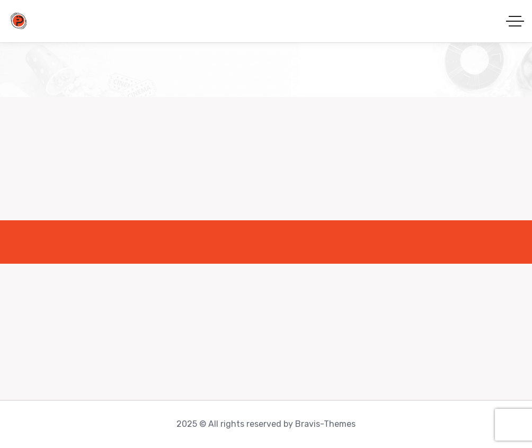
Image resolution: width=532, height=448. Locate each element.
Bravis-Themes (325, 424)
